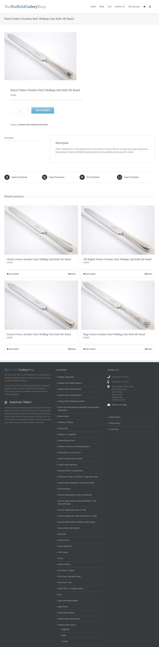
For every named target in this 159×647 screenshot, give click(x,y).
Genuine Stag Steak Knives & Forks (72, 509)
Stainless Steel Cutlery (67, 624)
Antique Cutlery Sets (66, 376)
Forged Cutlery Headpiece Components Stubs (76, 482)
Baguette (65, 629)
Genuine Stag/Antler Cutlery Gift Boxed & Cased (77, 515)
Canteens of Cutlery (65, 421)
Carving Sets (62, 427)
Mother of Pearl (64, 563)
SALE (60, 594)
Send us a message (119, 404)
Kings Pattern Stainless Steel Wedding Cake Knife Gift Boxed (114, 333)
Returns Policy (115, 416)
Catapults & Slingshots (67, 434)
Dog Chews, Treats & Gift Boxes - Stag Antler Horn (78, 476)
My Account (114, 428)
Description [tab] (9, 137)
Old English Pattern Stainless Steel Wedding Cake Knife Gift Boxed (117, 258)
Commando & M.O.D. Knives (69, 452)
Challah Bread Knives (66, 440)
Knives (60, 557)
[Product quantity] (19, 110)
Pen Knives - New (65, 582)
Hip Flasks (62, 533)
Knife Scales (63, 551)
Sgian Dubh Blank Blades (68, 600)
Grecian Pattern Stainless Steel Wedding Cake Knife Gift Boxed (39, 333)
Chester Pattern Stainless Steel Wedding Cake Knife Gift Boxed (39, 258)
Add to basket (43, 109)
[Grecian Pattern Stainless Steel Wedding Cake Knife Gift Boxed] (41, 304)
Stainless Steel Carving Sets (69, 618)
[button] (150, 6)
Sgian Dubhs (63, 606)
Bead (64, 635)
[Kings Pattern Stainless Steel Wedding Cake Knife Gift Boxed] (118, 304)
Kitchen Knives (64, 539)
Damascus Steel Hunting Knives (70, 470)
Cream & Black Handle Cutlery (70, 458)
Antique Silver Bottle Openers (70, 382)
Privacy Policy (114, 422)
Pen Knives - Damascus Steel (69, 576)
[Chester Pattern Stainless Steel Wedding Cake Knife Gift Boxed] (41, 229)
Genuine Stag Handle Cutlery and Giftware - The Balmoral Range (77, 502)
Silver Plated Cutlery (66, 612)
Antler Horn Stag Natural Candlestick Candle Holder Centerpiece (78, 408)
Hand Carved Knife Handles (69, 527)
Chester (65, 641)
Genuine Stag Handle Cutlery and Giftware (75, 494)
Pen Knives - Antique (66, 570)
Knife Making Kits (65, 545)
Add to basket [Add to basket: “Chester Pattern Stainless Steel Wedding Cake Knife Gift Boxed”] (14, 273)
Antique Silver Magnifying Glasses (71, 400)
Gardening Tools (64, 488)
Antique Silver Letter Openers (69, 394)
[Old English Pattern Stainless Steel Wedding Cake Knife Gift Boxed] (118, 229)
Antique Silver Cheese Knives (69, 388)
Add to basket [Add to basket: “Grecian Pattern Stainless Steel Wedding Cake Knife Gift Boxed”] (14, 348)
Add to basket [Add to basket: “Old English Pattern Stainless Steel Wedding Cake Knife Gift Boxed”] (90, 273)
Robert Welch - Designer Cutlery (70, 588)
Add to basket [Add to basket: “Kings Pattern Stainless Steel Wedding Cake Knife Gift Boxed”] (90, 348)
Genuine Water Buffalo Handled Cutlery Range (76, 521)
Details (73, 273)
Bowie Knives (63, 415)
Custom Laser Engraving (67, 464)
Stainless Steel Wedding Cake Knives (33, 124)
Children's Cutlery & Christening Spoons (74, 446)
